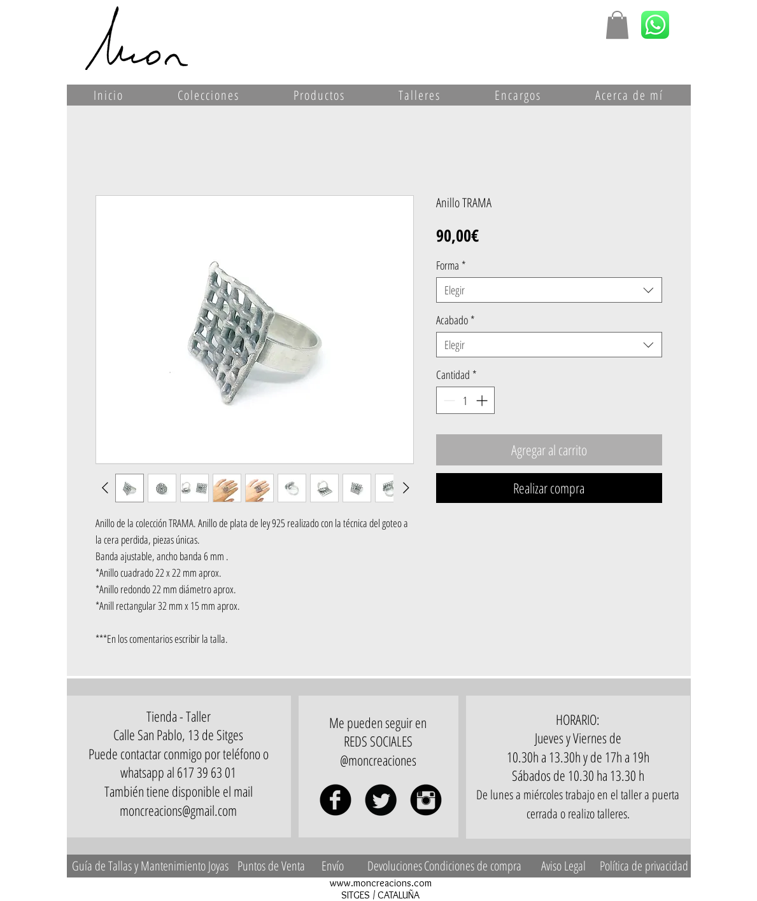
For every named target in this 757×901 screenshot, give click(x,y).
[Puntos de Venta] (271, 865)
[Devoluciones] (394, 866)
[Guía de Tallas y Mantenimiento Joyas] (150, 866)
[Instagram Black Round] (426, 800)
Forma (451, 265)
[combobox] (549, 290)
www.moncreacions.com (381, 883)
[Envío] (333, 865)
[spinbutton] (465, 400)
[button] (617, 25)
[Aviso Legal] (563, 865)
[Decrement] (448, 400)
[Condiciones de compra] (473, 866)
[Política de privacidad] (644, 866)
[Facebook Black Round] (335, 800)
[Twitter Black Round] (381, 800)
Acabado (455, 320)
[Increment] (483, 400)
